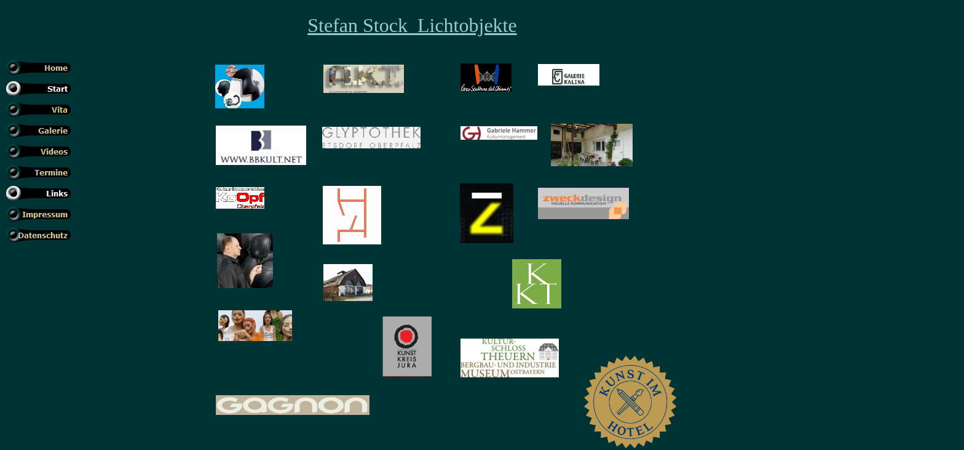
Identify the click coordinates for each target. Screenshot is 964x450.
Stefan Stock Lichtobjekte (411, 25)
